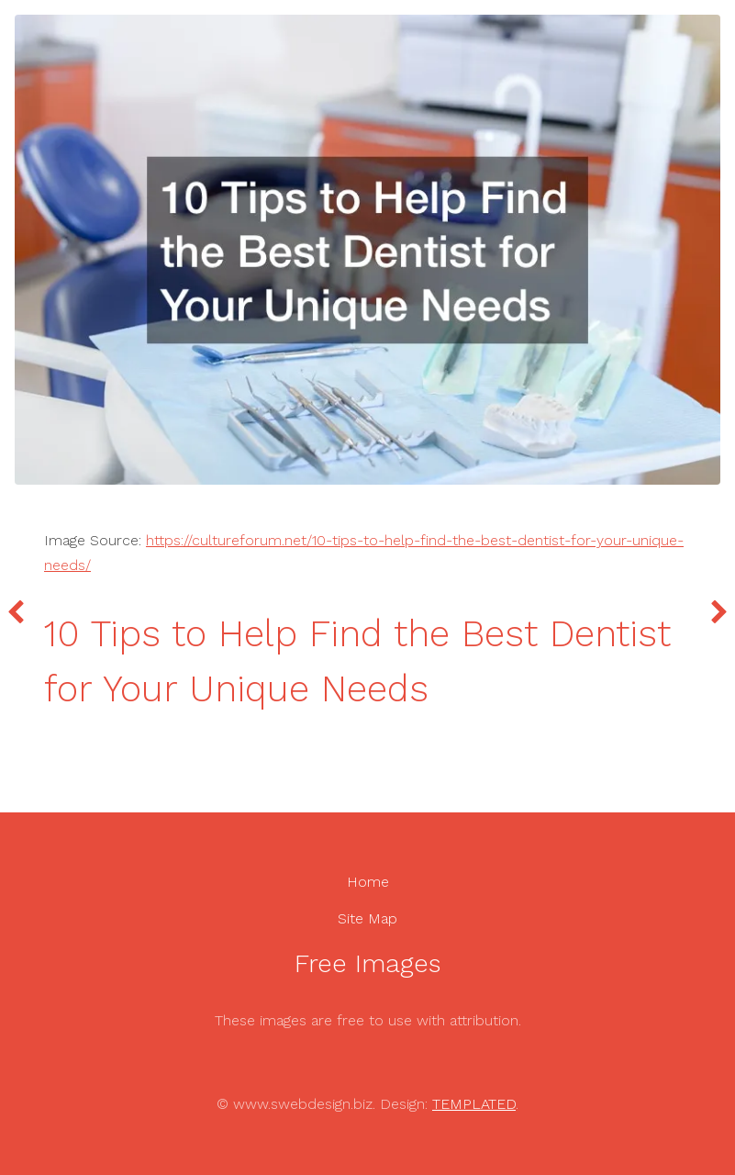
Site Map (367, 918)
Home (368, 881)
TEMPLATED (474, 1104)
